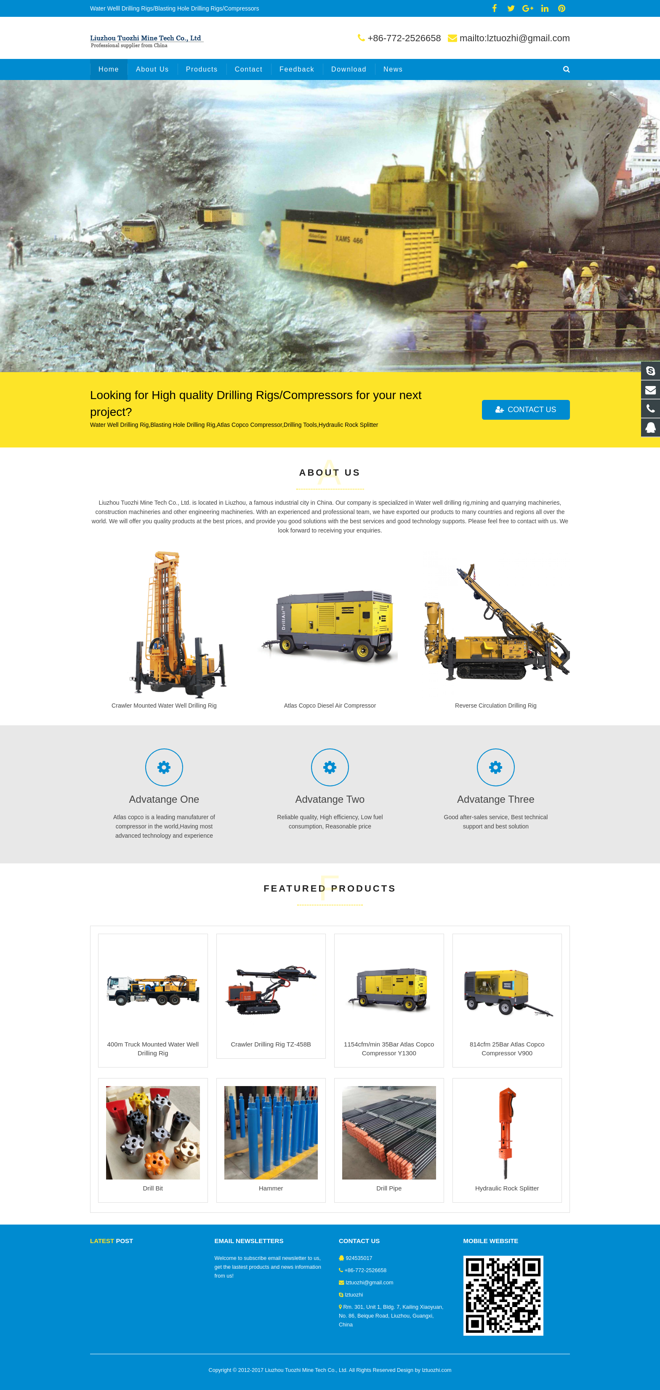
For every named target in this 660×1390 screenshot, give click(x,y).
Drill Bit (153, 1188)
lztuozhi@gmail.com (370, 1283)
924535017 (359, 1258)
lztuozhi (354, 1295)
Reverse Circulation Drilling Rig (496, 705)
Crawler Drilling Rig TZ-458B (271, 1044)
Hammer (271, 1188)
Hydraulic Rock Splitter (507, 1188)
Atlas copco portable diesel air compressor (160, 178)
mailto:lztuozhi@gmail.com (515, 38)
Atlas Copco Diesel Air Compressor (330, 705)
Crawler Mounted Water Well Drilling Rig (164, 705)
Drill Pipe (389, 1188)
